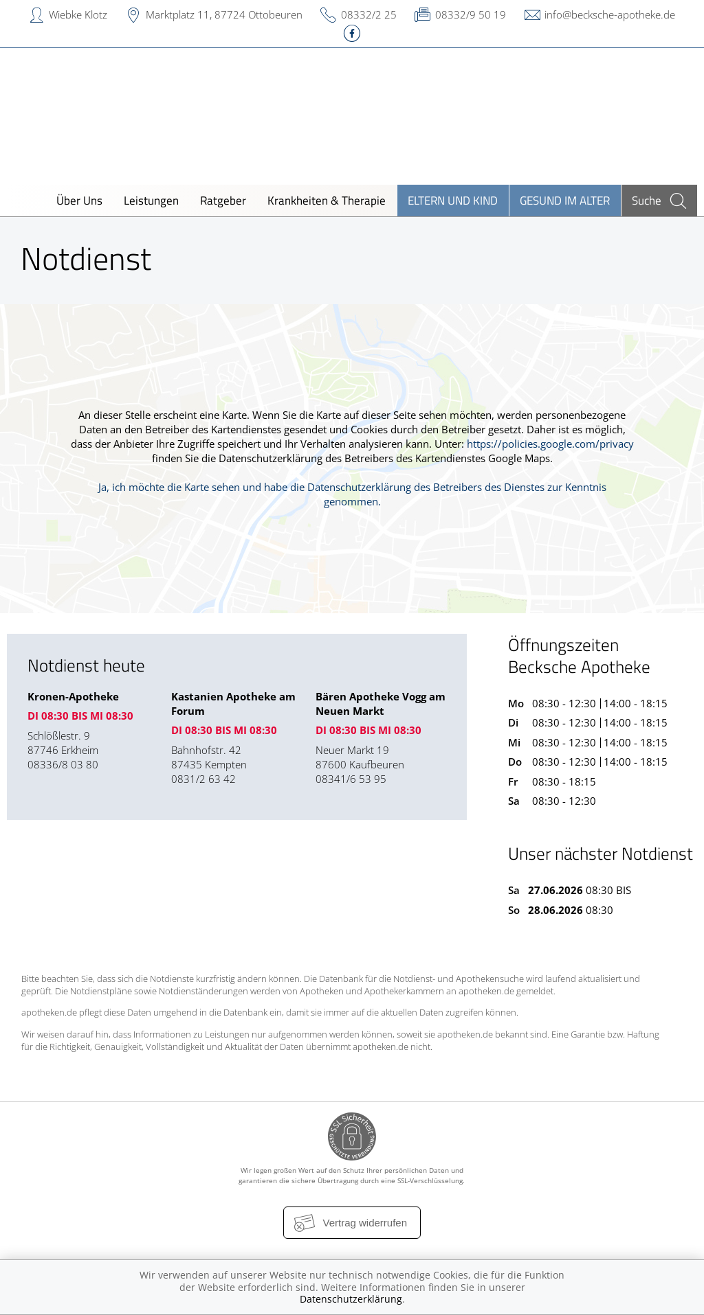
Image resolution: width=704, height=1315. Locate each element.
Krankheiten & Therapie (326, 200)
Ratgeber (223, 200)
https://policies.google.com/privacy (550, 443)
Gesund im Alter (565, 200)
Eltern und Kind (453, 200)
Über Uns (79, 200)
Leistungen (151, 200)
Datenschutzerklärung (351, 1298)
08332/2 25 (369, 14)
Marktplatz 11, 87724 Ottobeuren (224, 14)
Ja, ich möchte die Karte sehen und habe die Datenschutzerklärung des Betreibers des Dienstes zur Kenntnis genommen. (352, 494)
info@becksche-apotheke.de (609, 14)
